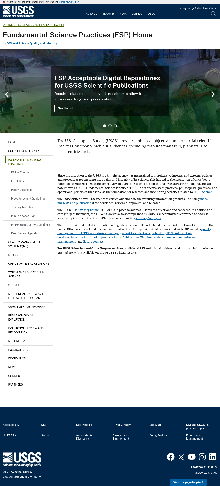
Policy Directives (21, 189)
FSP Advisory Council (86, 210)
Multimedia (16, 341)
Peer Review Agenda (24, 233)
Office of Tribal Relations (28, 263)
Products (108, 13)
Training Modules (22, 207)
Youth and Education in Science (26, 274)
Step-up (14, 285)
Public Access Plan (23, 216)
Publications (18, 349)
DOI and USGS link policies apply (198, 426)
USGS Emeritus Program (26, 306)
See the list (65, 108)
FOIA (42, 424)
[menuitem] (91, 12)
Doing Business (159, 435)
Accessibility (11, 424)
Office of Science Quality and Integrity (33, 24)
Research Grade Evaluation (20, 317)
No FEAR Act (11, 435)
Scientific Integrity (23, 151)
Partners (15, 384)
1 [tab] (104, 125)
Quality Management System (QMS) (24, 244)
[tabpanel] (110, 91)
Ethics (13, 255)
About (152, 13)
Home (12, 142)
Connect (138, 13)
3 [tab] (115, 125)
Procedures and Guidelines (28, 198)
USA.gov (44, 435)
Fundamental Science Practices (25, 161)
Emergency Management (194, 437)
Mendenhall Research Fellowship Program (25, 296)
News (123, 13)
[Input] (195, 13)
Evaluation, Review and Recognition (26, 330)
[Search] (213, 13)
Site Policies (84, 424)
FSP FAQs (17, 181)
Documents (17, 358)
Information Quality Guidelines (30, 224)
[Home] (18, 16)
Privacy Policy (122, 424)
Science (91, 13)
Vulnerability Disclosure (84, 437)
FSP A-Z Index (20, 172)
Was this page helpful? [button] (188, 482)
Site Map (155, 424)
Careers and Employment (121, 437)
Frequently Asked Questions (198, 8)
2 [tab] (110, 125)
